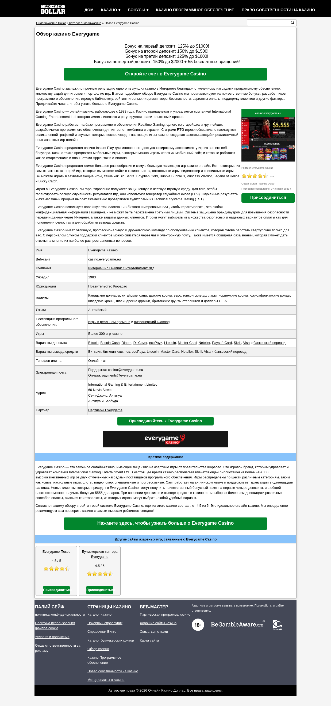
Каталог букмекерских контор (110, 640)
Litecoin (170, 343)
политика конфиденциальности (60, 614)
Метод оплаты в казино (105, 680)
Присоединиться (268, 197)
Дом (88, 10)
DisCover (140, 343)
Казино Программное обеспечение (195, 10)
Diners (127, 343)
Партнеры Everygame (105, 410)
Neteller (204, 343)
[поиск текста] (269, 23)
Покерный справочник (104, 623)
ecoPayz (155, 343)
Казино (109, 10)
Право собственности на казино (278, 10)
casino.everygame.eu (268, 113)
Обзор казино (98, 649)
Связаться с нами (154, 632)
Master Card (187, 343)
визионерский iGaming (152, 322)
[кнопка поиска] (292, 22)
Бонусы (136, 10)
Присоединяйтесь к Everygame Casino (165, 421)
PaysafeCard (222, 343)
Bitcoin (93, 343)
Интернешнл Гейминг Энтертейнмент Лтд (121, 268)
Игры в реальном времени (109, 322)
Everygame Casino (201, 539)
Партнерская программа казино (165, 614)
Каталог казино (99, 614)
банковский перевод (269, 343)
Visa (246, 343)
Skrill (237, 343)
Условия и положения (52, 637)
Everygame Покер (57, 552)
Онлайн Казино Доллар (166, 690)
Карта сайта (149, 640)
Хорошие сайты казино (158, 623)
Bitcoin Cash (110, 343)
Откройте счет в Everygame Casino (165, 73)
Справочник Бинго (101, 632)
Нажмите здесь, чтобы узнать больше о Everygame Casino (165, 523)
